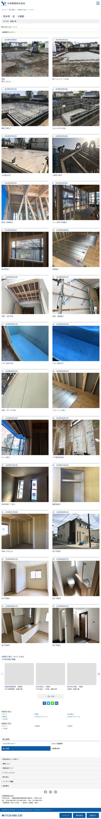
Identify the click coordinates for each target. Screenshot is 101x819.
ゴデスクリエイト (46, 810)
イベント (65, 815)
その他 (5, 719)
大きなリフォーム (74, 716)
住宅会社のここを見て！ (11, 759)
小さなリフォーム (41, 716)
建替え (5, 716)
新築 (36, 714)
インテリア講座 (8, 781)
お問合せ (92, 815)
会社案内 (6, 786)
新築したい (6, 764)
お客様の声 (56, 748)
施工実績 (6, 748)
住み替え (71, 714)
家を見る (6, 777)
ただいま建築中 (57, 743)
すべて (5, 714)
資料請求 (79, 815)
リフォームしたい (9, 772)
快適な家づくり (8, 768)
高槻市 (37, 726)
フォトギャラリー (9, 743)
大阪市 (70, 726)
